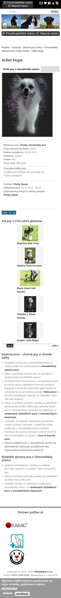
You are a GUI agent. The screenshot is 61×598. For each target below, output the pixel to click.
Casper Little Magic (28, 340)
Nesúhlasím (22, 594)
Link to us (9, 212)
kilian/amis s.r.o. (43, 571)
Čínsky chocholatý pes (33, 145)
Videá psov (49, 391)
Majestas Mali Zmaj (28, 243)
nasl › (55, 345)
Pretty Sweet (21, 184)
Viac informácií (9, 588)
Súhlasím (8, 593)
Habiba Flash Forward (29, 265)
